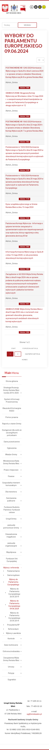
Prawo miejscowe (11, 470)
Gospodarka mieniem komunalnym (11, 484)
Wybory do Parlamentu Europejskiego (13, 582)
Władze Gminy (11, 454)
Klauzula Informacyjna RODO (12, 409)
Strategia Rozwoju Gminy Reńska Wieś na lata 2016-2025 (11, 390)
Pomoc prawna (11, 417)
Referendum (13, 629)
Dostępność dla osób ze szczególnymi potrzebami (12, 432)
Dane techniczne (11, 645)
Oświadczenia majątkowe (11, 535)
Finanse (11, 476)
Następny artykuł (32, 354)
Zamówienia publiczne (11, 499)
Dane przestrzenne (12, 442)
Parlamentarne (13, 571)
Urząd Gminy (11, 519)
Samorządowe (13, 575)
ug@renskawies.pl (34, 714)
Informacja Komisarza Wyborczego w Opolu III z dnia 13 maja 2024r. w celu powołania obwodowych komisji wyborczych (24, 255)
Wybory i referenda (11, 568)
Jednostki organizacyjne (11, 544)
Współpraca (11, 552)
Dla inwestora (11, 492)
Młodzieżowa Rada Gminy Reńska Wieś (11, 462)
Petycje (11, 673)
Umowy (11, 667)
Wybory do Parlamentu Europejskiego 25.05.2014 (14, 617)
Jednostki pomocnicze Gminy (11, 526)
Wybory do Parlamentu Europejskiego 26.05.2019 (14, 593)
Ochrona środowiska (11, 651)
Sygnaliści (12, 680)
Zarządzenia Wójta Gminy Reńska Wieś (11, 659)
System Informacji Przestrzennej (11, 400)
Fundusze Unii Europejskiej (12, 560)
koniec (25, 360)
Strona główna (12, 381)
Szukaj (27, 25)
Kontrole (11, 639)
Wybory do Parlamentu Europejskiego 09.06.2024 (14, 605)
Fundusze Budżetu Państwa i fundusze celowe (12, 509)
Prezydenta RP (13, 625)
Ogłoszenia (11, 448)
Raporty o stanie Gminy (11, 424)
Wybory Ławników (13, 633)
